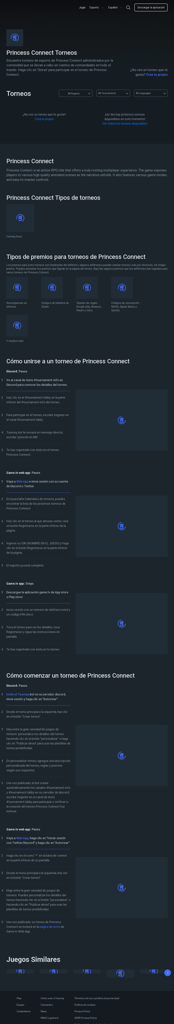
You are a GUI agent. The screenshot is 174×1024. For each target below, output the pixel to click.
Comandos (47, 1005)
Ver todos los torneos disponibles (124, 123)
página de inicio (50, 926)
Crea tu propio (157, 75)
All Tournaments (107, 93)
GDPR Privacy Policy (85, 1018)
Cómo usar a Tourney (52, 998)
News (44, 1011)
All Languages (143, 93)
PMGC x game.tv (49, 1018)
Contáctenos (24, 1011)
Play (19, 998)
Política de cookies (85, 1005)
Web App (22, 481)
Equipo (20, 1005)
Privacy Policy (82, 1011)
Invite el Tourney (17, 694)
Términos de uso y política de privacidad (96, 998)
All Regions (70, 93)
